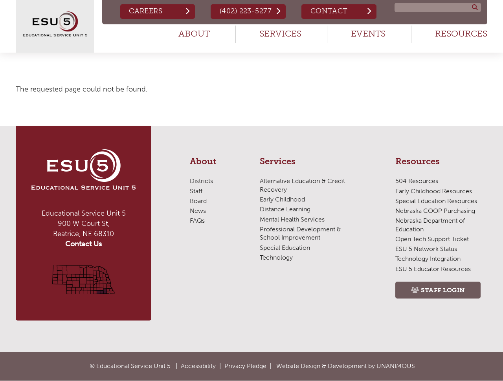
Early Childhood (282, 199)
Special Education (285, 247)
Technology (276, 257)
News (198, 210)
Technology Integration (428, 258)
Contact (329, 11)
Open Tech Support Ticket (432, 239)
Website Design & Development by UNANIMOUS (345, 366)
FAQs (197, 220)
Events (368, 33)
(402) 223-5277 (246, 11)
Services (280, 33)
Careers (145, 11)
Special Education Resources (436, 201)
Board (198, 201)
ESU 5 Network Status (426, 249)
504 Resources (416, 181)
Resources (461, 33)
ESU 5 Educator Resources (433, 269)
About (194, 33)
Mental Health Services (292, 219)
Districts (201, 181)
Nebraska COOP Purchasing (435, 210)
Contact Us (83, 244)
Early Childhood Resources (433, 191)
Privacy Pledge (245, 366)
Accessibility (198, 366)
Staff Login (443, 290)
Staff (196, 191)
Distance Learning (285, 209)
